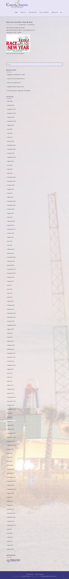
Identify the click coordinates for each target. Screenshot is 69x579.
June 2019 (9, 289)
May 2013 (9, 537)
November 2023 (11, 181)
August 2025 (10, 125)
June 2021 (9, 241)
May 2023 (9, 193)
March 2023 (10, 197)
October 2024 (10, 153)
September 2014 (11, 489)
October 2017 (10, 361)
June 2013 (9, 533)
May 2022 (9, 217)
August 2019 (10, 281)
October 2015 (10, 441)
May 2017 (9, 377)
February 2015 (11, 469)
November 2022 (11, 205)
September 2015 (11, 445)
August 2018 (10, 329)
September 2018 (11, 325)
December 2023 (11, 177)
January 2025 (10, 141)
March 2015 (10, 465)
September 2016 (11, 409)
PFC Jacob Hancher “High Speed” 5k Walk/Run (18, 90)
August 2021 (10, 237)
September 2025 (11, 121)
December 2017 (11, 353)
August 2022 (10, 213)
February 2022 (11, 221)
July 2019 (9, 285)
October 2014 (10, 485)
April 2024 (9, 173)
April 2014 (9, 501)
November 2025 (11, 113)
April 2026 (9, 101)
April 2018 (9, 337)
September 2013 (11, 525)
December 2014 (11, 477)
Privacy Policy (29, 574)
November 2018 (11, 317)
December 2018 (11, 313)
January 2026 (10, 105)
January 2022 (10, 225)
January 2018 (10, 349)
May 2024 (9, 169)
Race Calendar (44, 12)
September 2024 (11, 157)
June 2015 (9, 453)
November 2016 (11, 401)
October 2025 (10, 117)
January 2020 (10, 265)
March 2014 (10, 505)
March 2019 (10, 301)
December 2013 (11, 513)
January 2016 (10, 429)
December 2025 (11, 109)
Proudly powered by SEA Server (49, 576)
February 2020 (11, 261)
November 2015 (11, 437)
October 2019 (10, 277)
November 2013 (11, 517)
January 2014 (10, 509)
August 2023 (10, 189)
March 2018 (10, 341)
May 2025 (9, 133)
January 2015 (10, 473)
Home (16, 12)
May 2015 (9, 457)
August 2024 (10, 161)
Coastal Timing (22, 24)
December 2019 (11, 269)
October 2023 (10, 185)
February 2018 (11, 345)
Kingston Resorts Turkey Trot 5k (15, 86)
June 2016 (9, 413)
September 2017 (11, 365)
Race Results (33, 12)
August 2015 (10, 449)
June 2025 (9, 129)
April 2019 (9, 297)
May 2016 (9, 417)
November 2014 (11, 481)
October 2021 (10, 233)
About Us (23, 12)
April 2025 (9, 137)
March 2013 (10, 545)
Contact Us (54, 12)
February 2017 (11, 389)
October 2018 (10, 321)
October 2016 (10, 405)
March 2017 (10, 385)
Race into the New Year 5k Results (15, 53)
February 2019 (11, 305)
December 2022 (11, 201)
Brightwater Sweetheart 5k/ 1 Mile (16, 74)
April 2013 (9, 541)
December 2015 (11, 433)
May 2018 (9, 333)
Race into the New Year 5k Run (19, 22)
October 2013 (10, 521)
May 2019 (9, 293)
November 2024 (11, 149)
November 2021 (11, 229)
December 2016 (11, 397)
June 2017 (9, 373)
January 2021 (10, 253)
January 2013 (10, 549)
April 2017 (9, 381)
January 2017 (10, 393)
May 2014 (9, 497)
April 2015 (9, 461)
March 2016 (10, 425)
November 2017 (11, 357)
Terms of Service (39, 574)
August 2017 (10, 369)
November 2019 (11, 273)
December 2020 (11, 257)
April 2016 (9, 421)
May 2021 (9, 245)
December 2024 (11, 145)
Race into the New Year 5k (14, 82)
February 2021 (11, 249)
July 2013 (9, 529)
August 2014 (10, 493)
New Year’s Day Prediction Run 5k (15, 78)
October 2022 (10, 209)
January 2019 (10, 309)
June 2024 (9, 165)
